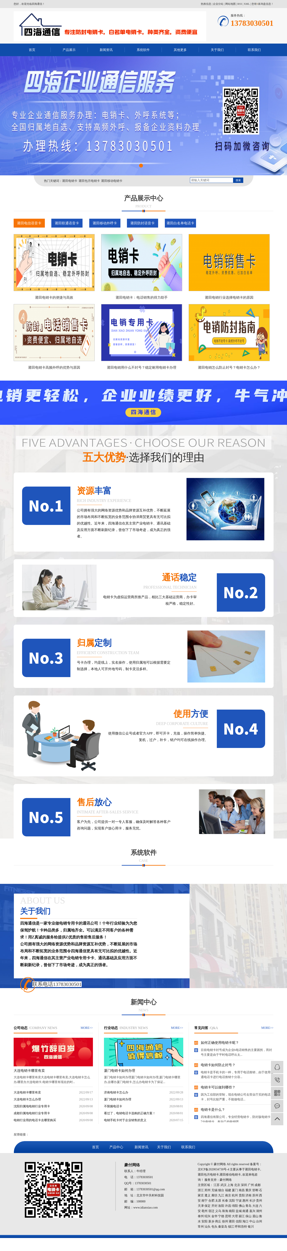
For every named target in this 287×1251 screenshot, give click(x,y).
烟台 (221, 1190)
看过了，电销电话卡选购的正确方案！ (130, 1113)
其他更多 (180, 50)
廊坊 (214, 1195)
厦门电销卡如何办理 (119, 1070)
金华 (214, 1216)
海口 (245, 1221)
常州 (201, 1226)
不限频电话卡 (113, 1106)
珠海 (225, 1211)
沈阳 (232, 1200)
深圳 (244, 1185)
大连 (255, 1205)
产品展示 (69, 50)
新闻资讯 (106, 50)
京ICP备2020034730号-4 (213, 1169)
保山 (248, 1216)
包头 (214, 1226)
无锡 (214, 1190)
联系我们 (254, 50)
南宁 (204, 1200)
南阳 (232, 1211)
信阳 (239, 1221)
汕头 (207, 1226)
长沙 (252, 1200)
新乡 (211, 1221)
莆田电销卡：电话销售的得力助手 (142, 297)
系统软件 (143, 50)
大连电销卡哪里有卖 (29, 1070)
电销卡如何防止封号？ (218, 1065)
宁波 (239, 1200)
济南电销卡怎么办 (116, 1092)
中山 (252, 1221)
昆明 (228, 1216)
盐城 (239, 1211)
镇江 (231, 1226)
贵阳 (242, 1195)
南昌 (242, 1190)
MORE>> (87, 1027)
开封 (214, 1205)
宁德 (221, 1216)
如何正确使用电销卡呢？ (220, 1042)
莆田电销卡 (69, 180)
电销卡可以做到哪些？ (218, 1087)
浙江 (201, 1190)
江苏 (217, 1185)
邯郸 (255, 1190)
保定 (207, 1205)
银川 (251, 1226)
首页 (32, 50)
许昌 (228, 1205)
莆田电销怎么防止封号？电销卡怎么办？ (229, 367)
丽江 (242, 1216)
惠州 (245, 1200)
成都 (258, 1185)
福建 (228, 1190)
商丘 (218, 1221)
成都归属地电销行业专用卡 (32, 1113)
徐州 (225, 1221)
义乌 (218, 1211)
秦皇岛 (222, 1226)
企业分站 (218, 3)
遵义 (207, 1195)
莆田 (232, 1221)
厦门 (235, 1190)
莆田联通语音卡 (67, 223)
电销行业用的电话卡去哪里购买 (35, 1120)
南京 (228, 1195)
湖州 (259, 1211)
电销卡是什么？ (213, 1109)
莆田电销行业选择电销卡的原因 (229, 297)
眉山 (255, 1216)
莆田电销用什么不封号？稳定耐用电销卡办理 (141, 367)
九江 (221, 1195)
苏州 (255, 1195)
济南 (248, 1195)
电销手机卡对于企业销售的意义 (125, 1120)
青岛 (248, 1205)
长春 (225, 1200)
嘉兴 (252, 1211)
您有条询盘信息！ (262, 3)
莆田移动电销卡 (111, 180)
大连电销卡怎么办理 (27, 1099)
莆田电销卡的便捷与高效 (54, 297)
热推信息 (206, 3)
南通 (245, 1211)
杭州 (235, 1195)
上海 (230, 1185)
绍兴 (207, 1216)
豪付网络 (226, 1179)
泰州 (201, 1216)
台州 (259, 1221)
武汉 (224, 1185)
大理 (235, 1216)
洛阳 (221, 1205)
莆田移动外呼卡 (105, 223)
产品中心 (116, 1147)
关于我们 (217, 50)
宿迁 (211, 1211)
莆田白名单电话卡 (180, 223)
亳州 (204, 1211)
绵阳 (235, 1205)
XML (247, 3)
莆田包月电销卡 (89, 180)
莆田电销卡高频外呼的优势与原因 (54, 367)
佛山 (242, 1205)
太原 (218, 1200)
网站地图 (230, 3)
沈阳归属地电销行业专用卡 (32, 1106)
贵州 (259, 1200)
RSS (239, 3)
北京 (237, 1185)
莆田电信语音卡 (29, 223)
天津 (201, 1205)
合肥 (211, 1200)
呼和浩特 (241, 1226)
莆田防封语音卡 (142, 223)
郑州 (207, 1190)
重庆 (248, 1190)
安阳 (204, 1221)
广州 (251, 1185)
